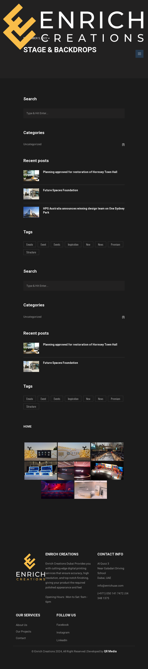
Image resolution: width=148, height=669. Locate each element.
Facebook (63, 625)
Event (43, 244)
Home (27, 427)
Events (57, 244)
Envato (29, 244)
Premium (115, 244)
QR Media (110, 651)
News (100, 244)
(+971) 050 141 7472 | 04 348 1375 (112, 595)
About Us (21, 625)
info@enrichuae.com (110, 586)
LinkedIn (62, 640)
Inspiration (73, 244)
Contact (21, 638)
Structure (31, 252)
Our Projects (23, 631)
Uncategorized (32, 144)
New (88, 244)
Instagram (63, 632)
